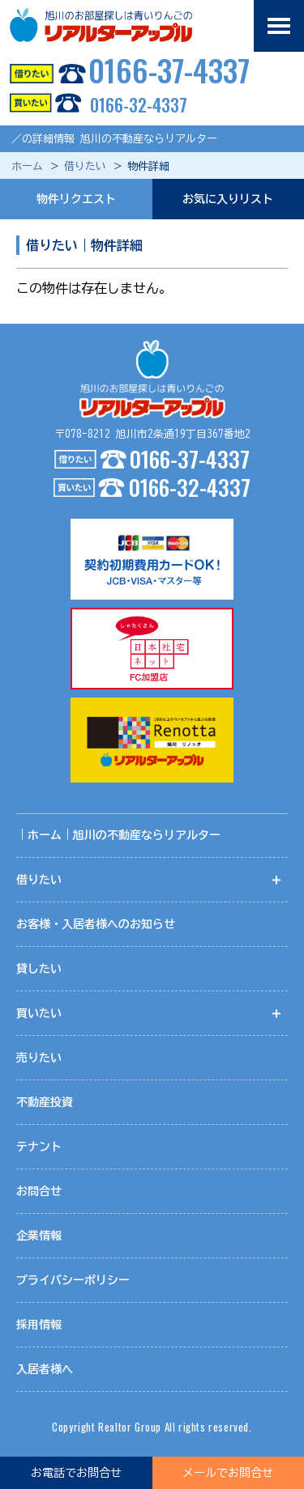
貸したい (39, 968)
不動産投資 (44, 1102)
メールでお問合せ (227, 1472)
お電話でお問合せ (76, 1472)
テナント (39, 1146)
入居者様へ (44, 1369)
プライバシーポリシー (73, 1280)
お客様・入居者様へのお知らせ (95, 924)
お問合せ (39, 1191)
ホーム (27, 166)
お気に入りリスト (227, 199)
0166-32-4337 (93, 104)
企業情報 (39, 1235)
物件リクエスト (76, 199)
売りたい (39, 1057)
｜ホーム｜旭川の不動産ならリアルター (118, 835)
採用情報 (39, 1324)
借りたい (85, 166)
